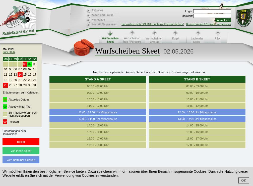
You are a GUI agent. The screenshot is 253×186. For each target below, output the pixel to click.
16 (29, 74)
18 (5, 80)
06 (15, 69)
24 (34, 80)
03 (34, 64)
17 (34, 74)
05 (10, 69)
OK (243, 180)
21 (20, 80)
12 (10, 74)
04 (5, 69)
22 (25, 80)
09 (29, 69)
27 (15, 85)
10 (34, 69)
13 (15, 74)
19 (10, 80)
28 (20, 85)
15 (25, 74)
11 (5, 74)
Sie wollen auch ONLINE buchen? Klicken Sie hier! (152, 24)
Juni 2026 (9, 52)
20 (15, 80)
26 (10, 85)
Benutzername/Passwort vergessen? (208, 24)
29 (25, 85)
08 (25, 69)
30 (29, 85)
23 (29, 80)
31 (34, 85)
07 (20, 69)
